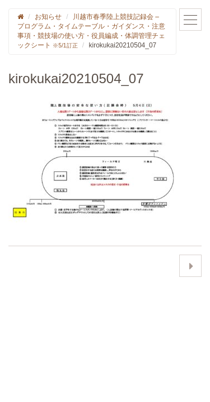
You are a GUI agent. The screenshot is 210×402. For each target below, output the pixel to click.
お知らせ (48, 17)
